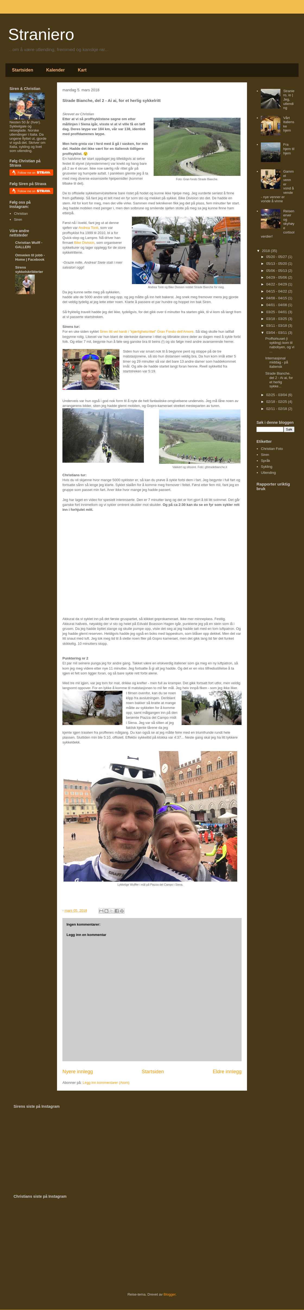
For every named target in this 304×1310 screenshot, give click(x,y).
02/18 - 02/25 (277, 402)
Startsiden (22, 70)
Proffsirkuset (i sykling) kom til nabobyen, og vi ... (279, 345)
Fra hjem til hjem (288, 148)
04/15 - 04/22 (277, 291)
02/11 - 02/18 (277, 409)
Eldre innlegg (227, 1071)
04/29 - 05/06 (277, 277)
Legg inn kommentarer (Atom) (106, 1083)
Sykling (266, 467)
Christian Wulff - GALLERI (28, 245)
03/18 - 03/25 (277, 319)
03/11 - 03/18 (277, 325)
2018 (266, 251)
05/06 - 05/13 (277, 271)
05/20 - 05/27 (277, 257)
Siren (18, 219)
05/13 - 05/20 (277, 264)
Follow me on (34, 172)
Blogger (170, 1294)
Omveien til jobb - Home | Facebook (30, 257)
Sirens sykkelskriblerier (29, 269)
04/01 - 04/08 (277, 305)
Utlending (268, 473)
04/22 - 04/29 (277, 284)
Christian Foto (272, 449)
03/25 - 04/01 (277, 312)
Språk (265, 461)
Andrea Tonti (88, 228)
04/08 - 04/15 (277, 298)
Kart (82, 70)
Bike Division (84, 243)
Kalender (55, 70)
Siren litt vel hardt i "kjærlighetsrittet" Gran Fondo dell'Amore (147, 331)
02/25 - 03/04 (277, 395)
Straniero (41, 34)
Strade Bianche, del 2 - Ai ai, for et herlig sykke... (279, 379)
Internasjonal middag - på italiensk (276, 362)
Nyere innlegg (77, 1071)
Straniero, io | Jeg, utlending (288, 99)
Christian (21, 213)
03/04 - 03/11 (277, 333)
